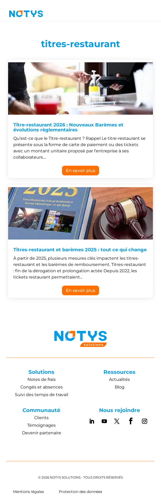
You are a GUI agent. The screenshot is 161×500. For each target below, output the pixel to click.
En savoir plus (80, 170)
